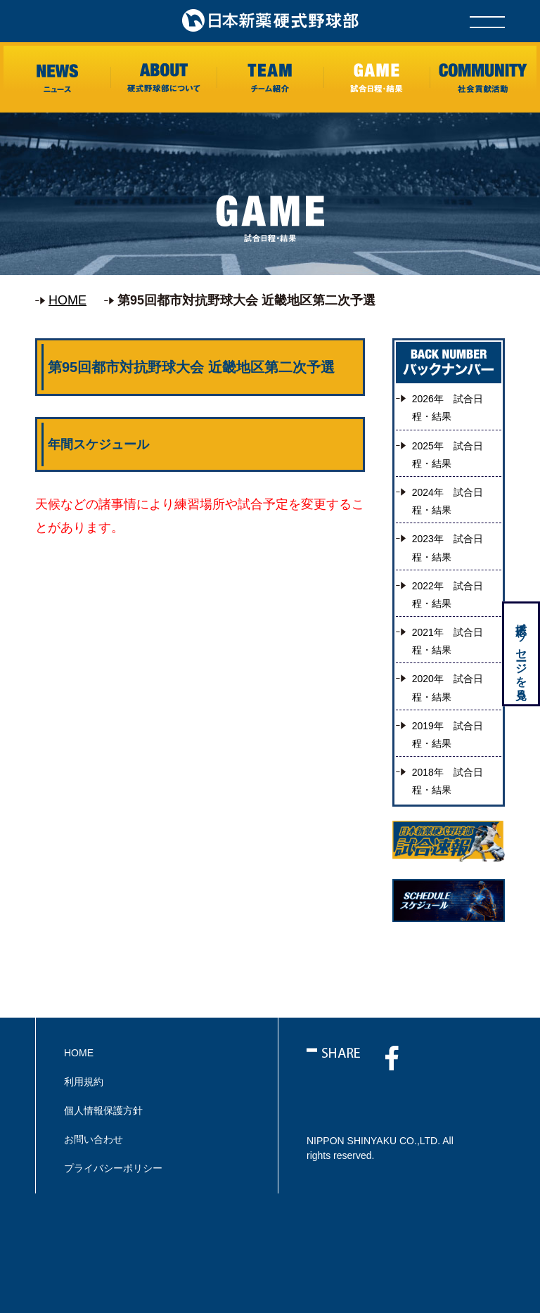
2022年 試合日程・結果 (447, 594)
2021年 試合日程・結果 (447, 641)
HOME (67, 300)
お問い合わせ (93, 1139)
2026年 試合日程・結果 (447, 407)
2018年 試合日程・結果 (447, 781)
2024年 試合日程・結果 (447, 501)
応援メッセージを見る (520, 655)
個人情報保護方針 (103, 1110)
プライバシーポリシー (113, 1168)
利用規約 (83, 1081)
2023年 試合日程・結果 (447, 547)
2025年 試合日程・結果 (447, 454)
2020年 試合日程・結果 (447, 687)
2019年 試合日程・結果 (447, 734)
